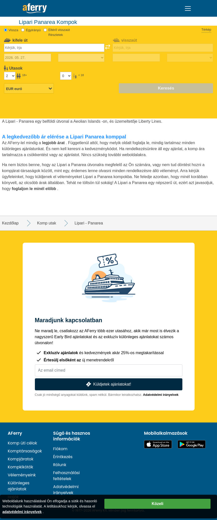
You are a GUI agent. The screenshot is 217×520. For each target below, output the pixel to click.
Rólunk (59, 465)
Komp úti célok (22, 443)
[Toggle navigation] (188, 8)
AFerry (15, 433)
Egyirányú (33, 30)
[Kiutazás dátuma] (27, 58)
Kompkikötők (20, 467)
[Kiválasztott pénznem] (29, 89)
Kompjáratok (20, 459)
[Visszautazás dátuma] (136, 58)
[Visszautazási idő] (190, 58)
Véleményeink (22, 475)
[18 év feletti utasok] (9, 76)
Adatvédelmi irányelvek (160, 395)
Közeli (157, 504)
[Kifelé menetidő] (81, 58)
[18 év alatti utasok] (66, 76)
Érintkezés (62, 457)
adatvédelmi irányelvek (22, 512)
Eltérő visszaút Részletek (59, 32)
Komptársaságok (25, 451)
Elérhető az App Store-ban (158, 444)
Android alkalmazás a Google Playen (192, 444)
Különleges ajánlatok (18, 486)
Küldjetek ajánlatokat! (108, 384)
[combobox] (54, 48)
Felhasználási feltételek (66, 476)
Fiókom (60, 449)
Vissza (13, 30)
